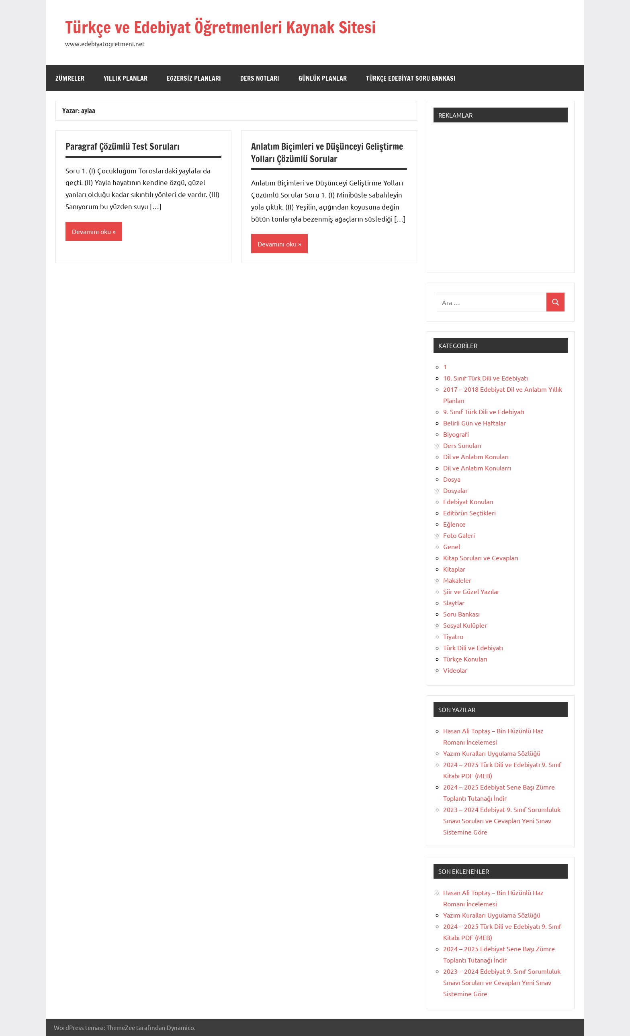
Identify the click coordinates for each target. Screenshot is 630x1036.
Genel (451, 546)
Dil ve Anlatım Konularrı (477, 468)
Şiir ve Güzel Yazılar (471, 591)
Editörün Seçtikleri (469, 513)
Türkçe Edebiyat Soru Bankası (411, 78)
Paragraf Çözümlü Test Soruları (122, 146)
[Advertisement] (501, 201)
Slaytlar (453, 602)
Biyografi (456, 434)
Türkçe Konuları (465, 659)
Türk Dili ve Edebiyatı (473, 647)
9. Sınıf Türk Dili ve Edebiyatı (483, 411)
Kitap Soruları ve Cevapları (480, 558)
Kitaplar (454, 569)
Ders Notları (259, 78)
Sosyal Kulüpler (465, 625)
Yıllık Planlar (125, 78)
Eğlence (454, 524)
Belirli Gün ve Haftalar (474, 423)
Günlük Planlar (323, 78)
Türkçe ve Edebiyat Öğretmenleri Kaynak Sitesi (220, 27)
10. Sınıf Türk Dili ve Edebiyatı (485, 378)
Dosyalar (455, 490)
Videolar (455, 670)
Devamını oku (91, 231)
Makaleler (457, 580)
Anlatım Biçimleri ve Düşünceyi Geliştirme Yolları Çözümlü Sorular (327, 152)
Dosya (451, 479)
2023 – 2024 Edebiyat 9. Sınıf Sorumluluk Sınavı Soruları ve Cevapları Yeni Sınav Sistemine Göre (501, 820)
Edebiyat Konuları (468, 501)
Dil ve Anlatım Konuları (476, 456)
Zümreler (69, 78)
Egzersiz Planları (194, 78)
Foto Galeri (459, 535)
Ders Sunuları (462, 445)
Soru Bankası (461, 614)
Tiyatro (453, 636)
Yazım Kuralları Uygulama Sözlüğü (491, 753)
